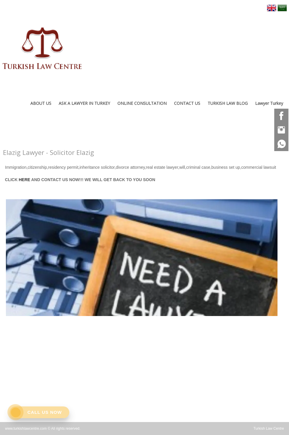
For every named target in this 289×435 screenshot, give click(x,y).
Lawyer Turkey (269, 103)
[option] (141, 256)
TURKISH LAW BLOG (228, 103)
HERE (24, 179)
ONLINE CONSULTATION (142, 103)
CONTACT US (187, 103)
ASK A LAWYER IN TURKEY (84, 103)
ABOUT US (40, 103)
